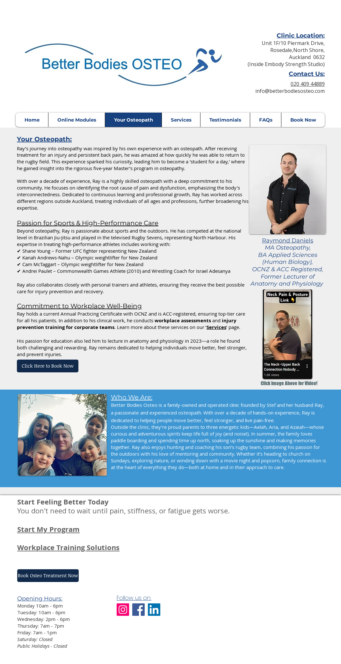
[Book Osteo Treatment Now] (48, 575)
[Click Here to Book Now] (47, 366)
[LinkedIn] (154, 609)
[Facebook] (138, 609)
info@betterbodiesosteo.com (290, 90)
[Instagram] (123, 609)
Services (216, 327)
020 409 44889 (308, 83)
